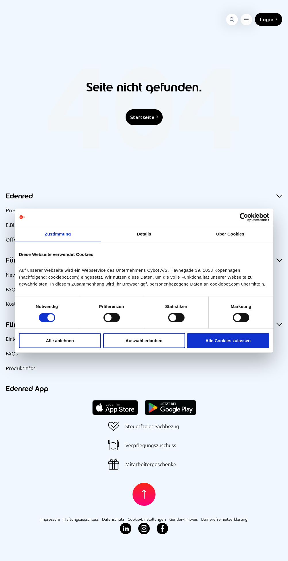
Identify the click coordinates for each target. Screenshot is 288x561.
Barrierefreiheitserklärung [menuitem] (224, 519)
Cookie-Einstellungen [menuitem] (147, 519)
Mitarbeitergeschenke (150, 463)
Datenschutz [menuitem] (113, 519)
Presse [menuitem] (13, 209)
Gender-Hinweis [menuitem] (183, 519)
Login (267, 15)
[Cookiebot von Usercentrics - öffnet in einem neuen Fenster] (244, 217)
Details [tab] (144, 233)
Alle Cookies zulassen (228, 340)
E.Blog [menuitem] (13, 224)
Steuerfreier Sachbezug (152, 426)
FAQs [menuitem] (12, 289)
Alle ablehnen (60, 340)
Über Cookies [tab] (230, 233)
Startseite (142, 117)
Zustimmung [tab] (58, 233)
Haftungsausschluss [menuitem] (81, 519)
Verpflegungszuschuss (150, 445)
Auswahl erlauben (144, 340)
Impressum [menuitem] (50, 519)
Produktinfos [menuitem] (21, 367)
